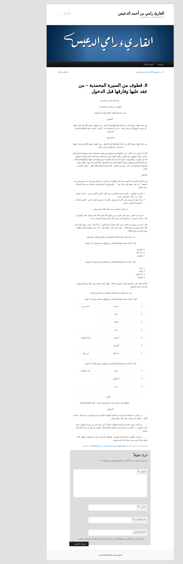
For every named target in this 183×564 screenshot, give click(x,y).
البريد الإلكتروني (120, 519)
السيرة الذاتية (130, 64)
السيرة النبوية (103, 446)
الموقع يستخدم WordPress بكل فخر (91, 555)
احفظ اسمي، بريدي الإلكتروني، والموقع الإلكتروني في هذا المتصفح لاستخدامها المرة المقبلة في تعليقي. (92, 539)
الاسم (123, 507)
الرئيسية (142, 64)
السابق (47, 72)
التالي (40, 72)
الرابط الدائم (76, 446)
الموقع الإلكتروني (121, 532)
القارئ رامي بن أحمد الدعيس (122, 13)
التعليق (123, 472)
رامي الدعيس (122, 72)
